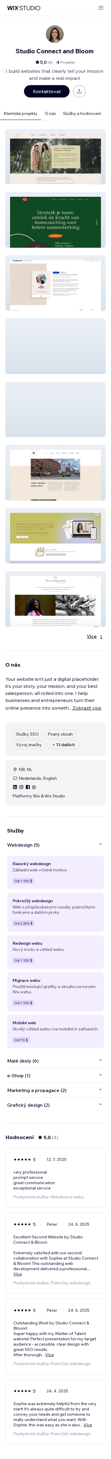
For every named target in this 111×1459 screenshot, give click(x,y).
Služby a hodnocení (82, 113)
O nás (50, 113)
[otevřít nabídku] (100, 8)
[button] (55, 156)
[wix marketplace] (23, 8)
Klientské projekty (21, 113)
